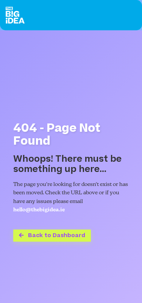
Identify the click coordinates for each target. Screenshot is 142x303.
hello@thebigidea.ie (39, 210)
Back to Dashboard (52, 235)
